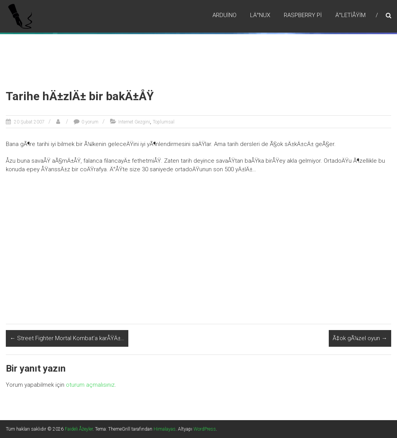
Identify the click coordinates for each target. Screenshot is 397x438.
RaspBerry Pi (303, 15)
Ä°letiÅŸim (350, 15)
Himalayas (165, 429)
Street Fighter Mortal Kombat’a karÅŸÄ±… (67, 338)
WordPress (204, 429)
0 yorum (89, 122)
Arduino (224, 15)
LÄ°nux (260, 15)
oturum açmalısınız (90, 384)
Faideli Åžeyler (79, 429)
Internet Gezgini (134, 122)
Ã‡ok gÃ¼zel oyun (360, 338)
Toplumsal (163, 122)
